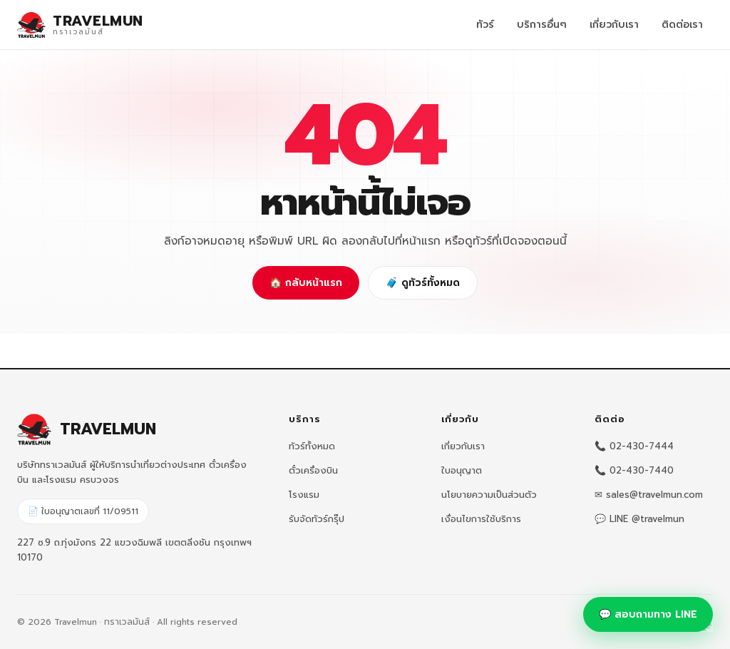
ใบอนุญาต (461, 470)
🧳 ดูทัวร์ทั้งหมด (423, 282)
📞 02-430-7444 (634, 446)
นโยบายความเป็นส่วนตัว (489, 494)
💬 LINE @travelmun (639, 519)
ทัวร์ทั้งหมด (312, 446)
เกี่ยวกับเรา (614, 24)
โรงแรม (304, 494)
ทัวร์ (485, 24)
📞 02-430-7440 (634, 470)
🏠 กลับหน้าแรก (305, 282)
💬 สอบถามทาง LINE (648, 614)
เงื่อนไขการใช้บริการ (481, 519)
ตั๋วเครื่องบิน (313, 470)
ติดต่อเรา (682, 24)
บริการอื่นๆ (542, 24)
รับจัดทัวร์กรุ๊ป (316, 519)
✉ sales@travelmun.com (649, 494)
